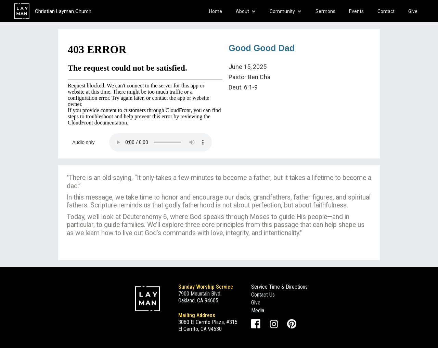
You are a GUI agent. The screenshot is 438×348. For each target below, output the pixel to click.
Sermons (325, 11)
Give (412, 11)
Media (257, 310)
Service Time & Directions (279, 287)
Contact (386, 11)
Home (215, 11)
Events (356, 11)
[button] (246, 11)
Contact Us (263, 294)
